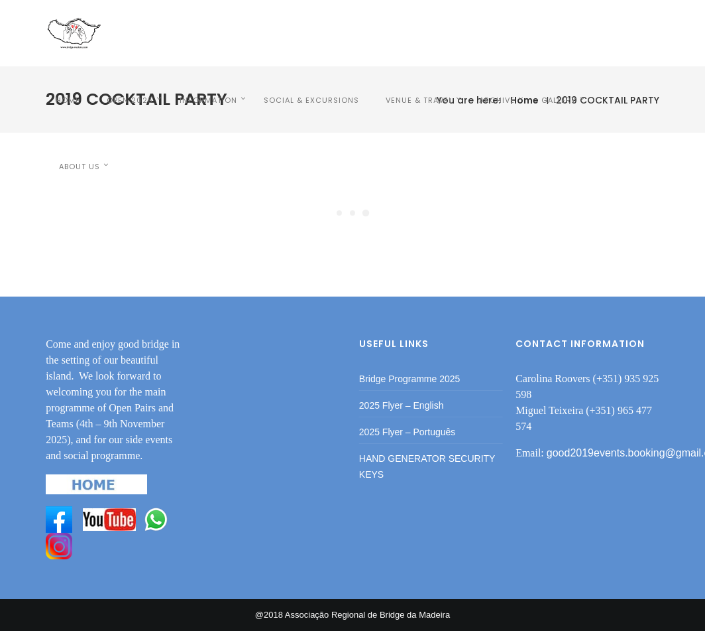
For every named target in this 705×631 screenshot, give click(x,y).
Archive (497, 100)
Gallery (558, 100)
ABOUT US (79, 166)
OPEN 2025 (130, 100)
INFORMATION (208, 100)
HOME (68, 100)
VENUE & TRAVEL (419, 100)
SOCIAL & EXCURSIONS (311, 100)
